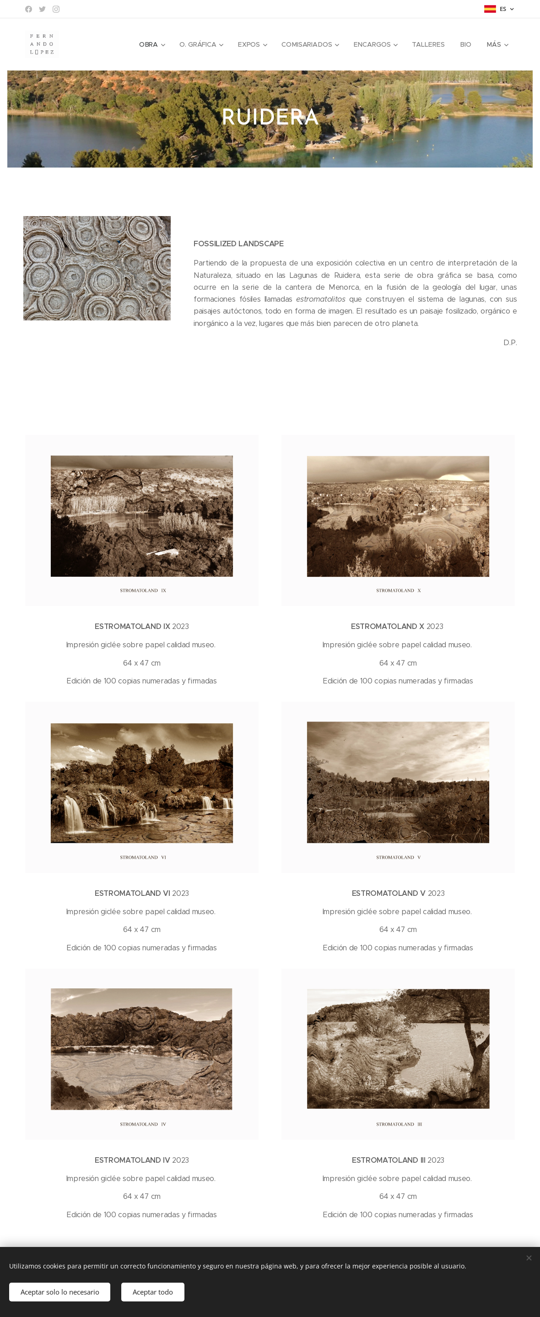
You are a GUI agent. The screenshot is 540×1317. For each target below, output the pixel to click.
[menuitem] (153, 44)
